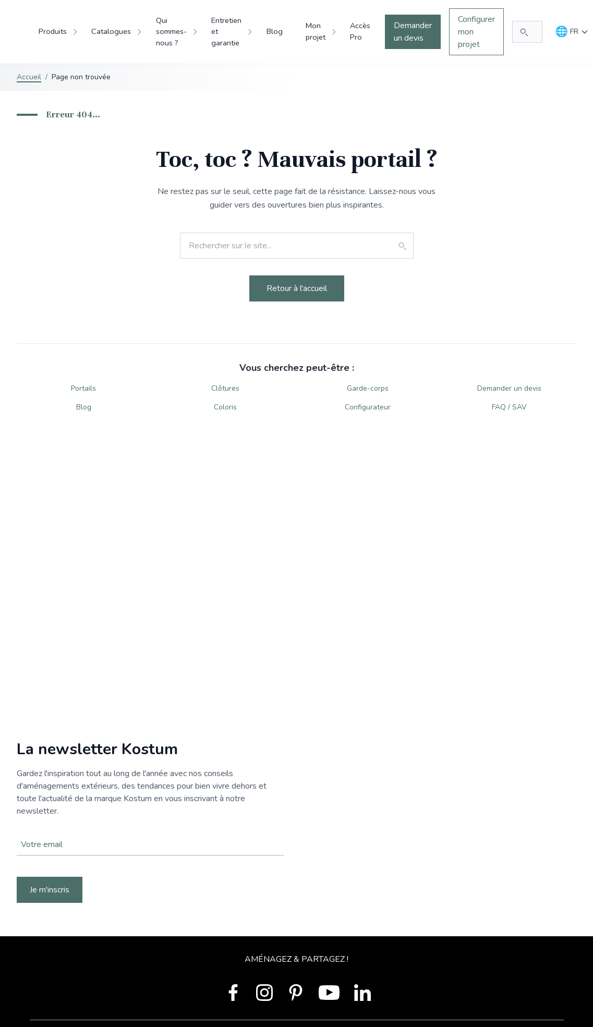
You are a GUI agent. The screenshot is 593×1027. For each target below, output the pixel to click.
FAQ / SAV (509, 407)
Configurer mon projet (476, 32)
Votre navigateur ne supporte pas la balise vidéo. (296, 821)
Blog (83, 407)
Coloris (225, 407)
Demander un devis (413, 32)
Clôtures (225, 388)
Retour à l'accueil (297, 288)
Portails (83, 388)
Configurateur (368, 407)
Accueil (29, 77)
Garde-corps (368, 388)
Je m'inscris (49, 890)
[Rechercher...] (527, 32)
